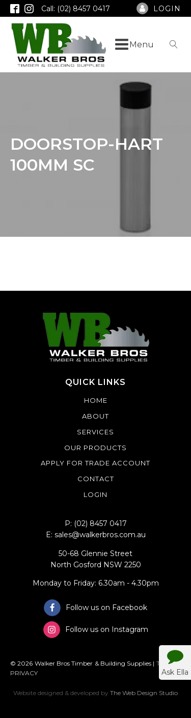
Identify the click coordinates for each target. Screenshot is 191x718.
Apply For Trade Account (95, 463)
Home (95, 400)
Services (95, 432)
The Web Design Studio (144, 693)
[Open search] (174, 44)
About (95, 416)
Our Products (95, 448)
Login (95, 494)
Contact (95, 479)
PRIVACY (24, 673)
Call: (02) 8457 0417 (75, 8)
